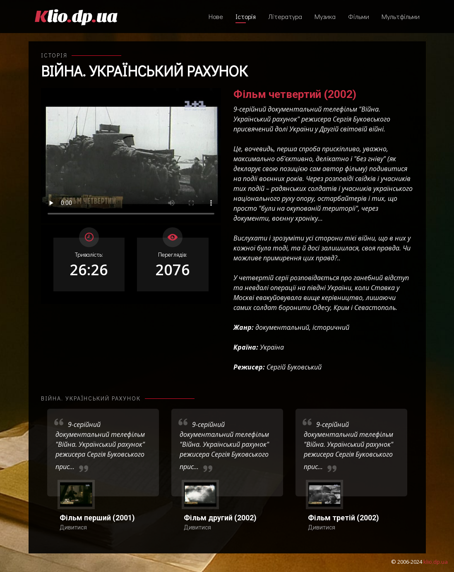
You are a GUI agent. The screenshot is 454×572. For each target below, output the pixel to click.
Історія (245, 16)
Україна (272, 347)
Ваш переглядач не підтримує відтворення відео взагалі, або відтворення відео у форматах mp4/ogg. (131, 155)
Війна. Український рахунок (144, 71)
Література (285, 16)
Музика (325, 16)
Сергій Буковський (294, 367)
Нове (216, 16)
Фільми (358, 16)
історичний (330, 327)
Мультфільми (401, 16)
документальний (282, 327)
